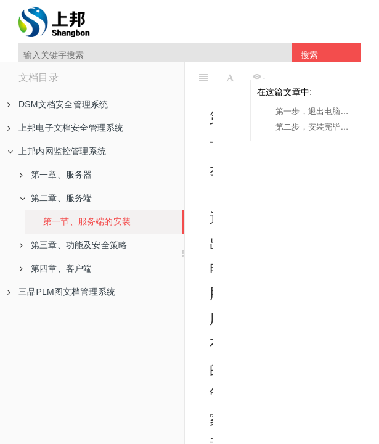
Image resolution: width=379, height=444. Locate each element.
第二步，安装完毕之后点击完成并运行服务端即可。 (314, 126)
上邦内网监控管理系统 (56, 151)
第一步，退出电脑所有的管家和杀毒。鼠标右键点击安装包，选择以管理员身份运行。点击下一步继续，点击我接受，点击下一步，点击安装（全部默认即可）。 (314, 111)
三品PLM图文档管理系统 (61, 292)
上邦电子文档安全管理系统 (65, 128)
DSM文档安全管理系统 (57, 104)
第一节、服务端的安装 (87, 221)
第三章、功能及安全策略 (73, 245)
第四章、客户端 (56, 268)
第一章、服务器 (56, 174)
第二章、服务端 (56, 198)
